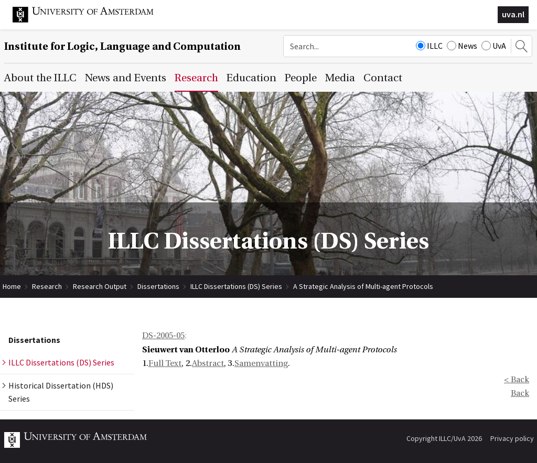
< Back (516, 379)
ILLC (429, 45)
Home (12, 286)
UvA (493, 45)
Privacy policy (512, 438)
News (462, 45)
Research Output (99, 286)
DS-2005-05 (163, 335)
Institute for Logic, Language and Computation (122, 46)
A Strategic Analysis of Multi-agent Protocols (363, 286)
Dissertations (158, 286)
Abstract (208, 363)
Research (47, 286)
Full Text (164, 363)
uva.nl (513, 14)
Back (520, 393)
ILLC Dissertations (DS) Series (236, 286)
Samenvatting (261, 363)
